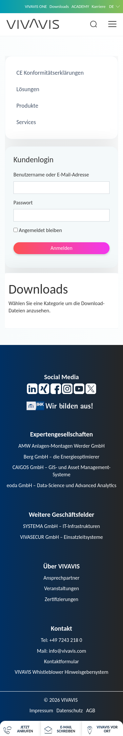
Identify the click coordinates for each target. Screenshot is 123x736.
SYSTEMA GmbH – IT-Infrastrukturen (61, 526)
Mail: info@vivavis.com (61, 651)
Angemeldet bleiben (37, 230)
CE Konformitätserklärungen (49, 72)
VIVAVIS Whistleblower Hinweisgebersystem (62, 672)
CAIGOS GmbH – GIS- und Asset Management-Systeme (61, 471)
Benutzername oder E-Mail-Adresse (51, 174)
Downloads (59, 6)
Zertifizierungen (61, 599)
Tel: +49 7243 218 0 (61, 640)
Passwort (23, 202)
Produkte (26, 105)
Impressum (41, 710)
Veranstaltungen (61, 588)
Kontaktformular (61, 661)
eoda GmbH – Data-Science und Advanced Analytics (61, 485)
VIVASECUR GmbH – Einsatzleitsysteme (61, 537)
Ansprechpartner (62, 578)
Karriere (99, 6)
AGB (90, 710)
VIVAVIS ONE (36, 6)
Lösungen (27, 89)
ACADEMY (80, 6)
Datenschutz (69, 710)
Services (25, 122)
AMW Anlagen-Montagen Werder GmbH (61, 446)
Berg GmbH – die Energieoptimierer (61, 457)
